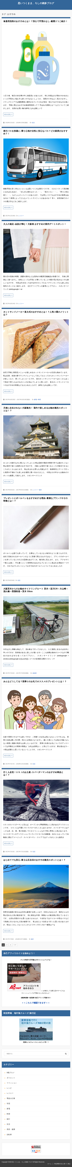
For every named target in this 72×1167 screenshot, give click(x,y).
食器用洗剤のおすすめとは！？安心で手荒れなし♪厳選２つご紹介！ (35, 21)
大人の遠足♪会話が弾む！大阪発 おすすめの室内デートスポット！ (34, 224)
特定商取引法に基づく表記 (62, 1164)
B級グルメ (10, 1072)
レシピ (9, 1088)
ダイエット (11, 1078)
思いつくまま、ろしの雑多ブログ (36, 3)
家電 (35, 399)
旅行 (40, 490)
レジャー (21, 215)
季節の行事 (11, 1098)
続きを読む (7, 114)
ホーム (49, 1164)
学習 (8, 1103)
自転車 (35, 673)
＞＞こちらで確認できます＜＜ (36, 1003)
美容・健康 (11, 1129)
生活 (33, 122)
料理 (39, 399)
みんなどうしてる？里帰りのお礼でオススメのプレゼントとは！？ (35, 681)
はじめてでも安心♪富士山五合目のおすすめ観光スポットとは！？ (34, 860)
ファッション (12, 1083)
